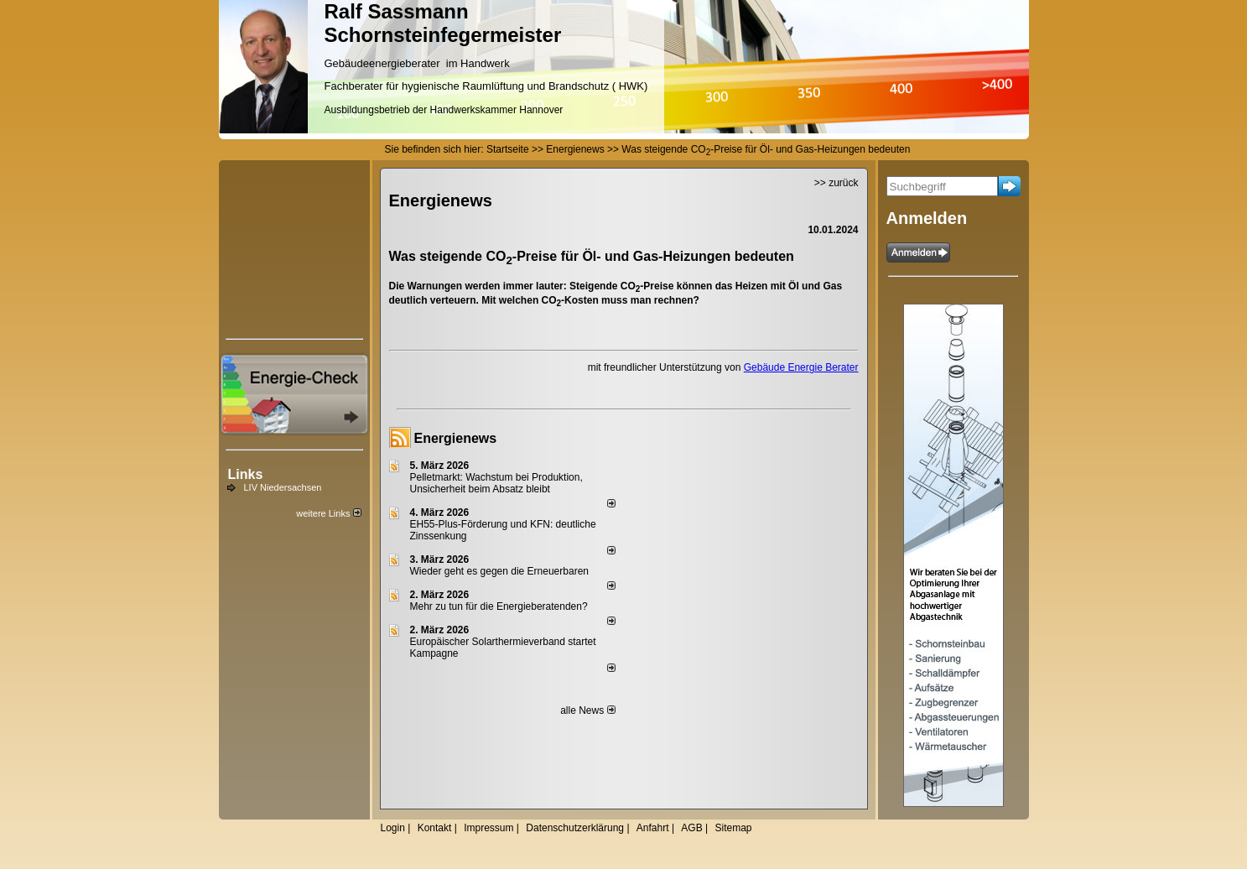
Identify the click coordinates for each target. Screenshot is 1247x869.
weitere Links (328, 513)
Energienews (455, 438)
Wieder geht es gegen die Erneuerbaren (499, 571)
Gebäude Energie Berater (801, 367)
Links (245, 474)
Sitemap (732, 828)
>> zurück (836, 183)
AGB (691, 828)
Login (393, 828)
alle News (587, 710)
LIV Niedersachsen (283, 487)
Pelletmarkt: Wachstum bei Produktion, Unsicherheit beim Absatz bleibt (496, 483)
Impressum (488, 828)
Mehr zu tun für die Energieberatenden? (499, 606)
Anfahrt (652, 828)
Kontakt (435, 828)
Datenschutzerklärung (575, 828)
